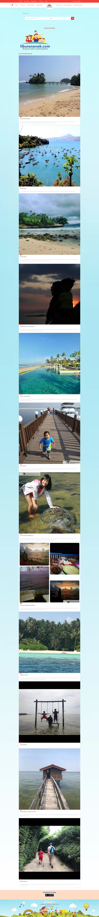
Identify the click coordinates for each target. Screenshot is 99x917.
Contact (46, 1)
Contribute (41, 1)
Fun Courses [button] (22, 5)
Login (74, 1)
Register (78, 1)
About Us (20, 1)
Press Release (26, 1)
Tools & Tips (58, 5)
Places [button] (16, 5)
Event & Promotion (67, 5)
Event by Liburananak (77, 5)
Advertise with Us (34, 1)
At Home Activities (30, 5)
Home (20, 13)
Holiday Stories (39, 5)
